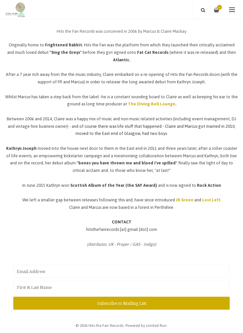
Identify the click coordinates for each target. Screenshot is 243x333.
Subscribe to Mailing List (121, 303)
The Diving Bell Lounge (151, 103)
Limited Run (156, 325)
